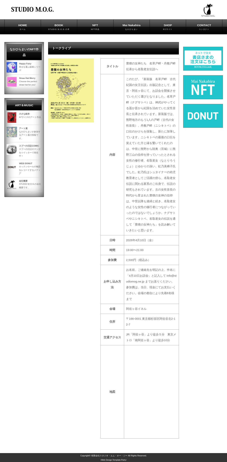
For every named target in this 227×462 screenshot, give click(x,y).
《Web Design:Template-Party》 (113, 460)
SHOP (168, 27)
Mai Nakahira (132, 27)
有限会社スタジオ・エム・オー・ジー (109, 455)
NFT (95, 27)
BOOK (59, 27)
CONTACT (204, 27)
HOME (23, 27)
